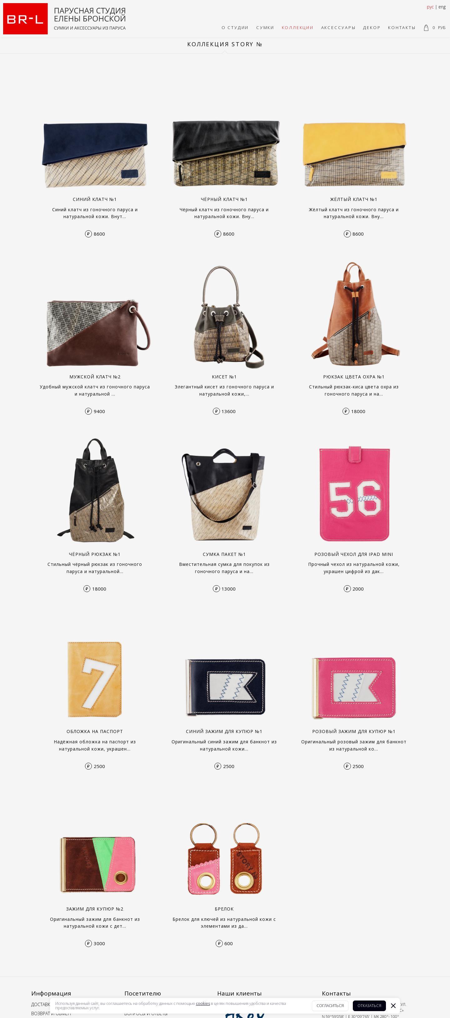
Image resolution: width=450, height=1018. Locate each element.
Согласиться (330, 1005)
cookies (203, 1003)
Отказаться (369, 1005)
